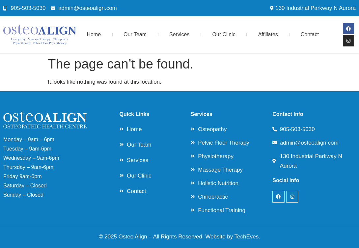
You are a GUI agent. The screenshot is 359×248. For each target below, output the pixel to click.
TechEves (247, 237)
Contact (310, 34)
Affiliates (268, 34)
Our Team (135, 34)
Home (94, 34)
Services (179, 34)
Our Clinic (223, 34)
